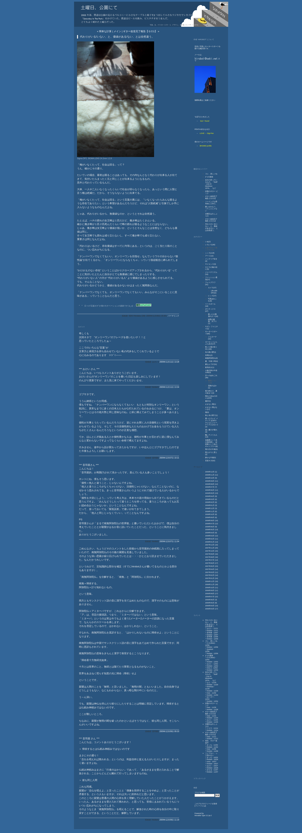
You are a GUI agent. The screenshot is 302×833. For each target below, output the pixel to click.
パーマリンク (173, 316)
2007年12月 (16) (211, 545)
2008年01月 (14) (211, 542)
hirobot (209, 630)
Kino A (209, 668)
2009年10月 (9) (211, 478)
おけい (209, 628)
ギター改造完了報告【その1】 (211, 220)
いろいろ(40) (210, 245)
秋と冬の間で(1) (211, 415)
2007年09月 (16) (211, 554)
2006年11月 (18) (211, 584)
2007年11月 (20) (211, 548)
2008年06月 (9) (211, 527)
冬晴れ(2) (208, 355)
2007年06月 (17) (211, 563)
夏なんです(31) (211, 364)
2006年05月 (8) (211, 603)
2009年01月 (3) (211, 505)
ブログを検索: (200, 793)
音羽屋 (209, 633)
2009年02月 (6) (211, 502)
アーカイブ (198, 467)
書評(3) (208, 401)
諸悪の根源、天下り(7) (212, 321)
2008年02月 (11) (211, 539)
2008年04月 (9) (211, 533)
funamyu (210, 687)
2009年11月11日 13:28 (169, 362)
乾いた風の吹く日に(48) (211, 348)
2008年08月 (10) (211, 520)
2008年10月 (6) (211, 514)
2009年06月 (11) (211, 490)
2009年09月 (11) (211, 481)
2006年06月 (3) (211, 600)
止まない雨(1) (210, 404)
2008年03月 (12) (211, 536)
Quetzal (210, 649)
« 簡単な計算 (104, 31)
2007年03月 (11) (211, 572)
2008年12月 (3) (211, 508)
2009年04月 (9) (211, 496)
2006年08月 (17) (211, 594)
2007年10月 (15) (211, 551)
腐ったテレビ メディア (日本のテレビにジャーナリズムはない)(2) (211, 422)
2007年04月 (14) (211, 569)
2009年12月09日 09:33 (169, 731)
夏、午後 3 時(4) (211, 361)
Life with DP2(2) (214, 292)
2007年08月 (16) (211, 557)
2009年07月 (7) (211, 487)
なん (208, 683)
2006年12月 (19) (211, 581)
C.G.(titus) (211, 643)
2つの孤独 (209, 177)
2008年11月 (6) (211, 511)
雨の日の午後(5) (211, 449)
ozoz (209, 761)
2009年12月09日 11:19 (169, 820)
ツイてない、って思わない (211, 754)
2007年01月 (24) (211, 578)
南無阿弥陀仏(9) (211, 358)
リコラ (209, 728)
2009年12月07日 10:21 (169, 458)
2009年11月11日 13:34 (169, 387)
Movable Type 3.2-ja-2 (203, 815)
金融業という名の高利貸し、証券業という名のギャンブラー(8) (211, 443)
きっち (209, 745)
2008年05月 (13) (211, 530)
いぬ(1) (208, 242)
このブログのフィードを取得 (206, 804)
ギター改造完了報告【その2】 (211, 197)
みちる (209, 770)
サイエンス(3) (210, 264)
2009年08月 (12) (211, 484)
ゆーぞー (210, 697)
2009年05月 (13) (211, 493)
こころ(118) (209, 253)
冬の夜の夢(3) (210, 352)
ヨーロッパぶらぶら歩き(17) (211, 343)
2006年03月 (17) (211, 609)
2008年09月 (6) (211, 517)
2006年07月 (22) (211, 597)
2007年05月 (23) (211, 566)
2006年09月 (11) (211, 590)
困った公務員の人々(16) (213, 315)
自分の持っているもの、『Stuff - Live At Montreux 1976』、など (211, 184)
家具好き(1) (209, 367)
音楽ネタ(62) (210, 461)
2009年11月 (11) (211, 475)
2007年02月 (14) (211, 575)
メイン (117, 31)
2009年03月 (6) (211, 499)
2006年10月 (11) (211, 588)
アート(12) (209, 256)
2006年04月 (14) (211, 606)
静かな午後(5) (210, 457)
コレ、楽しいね (211, 174)
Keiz (208, 693)
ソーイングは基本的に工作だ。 (211, 203)
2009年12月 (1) (211, 472)
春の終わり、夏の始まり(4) (211, 392)
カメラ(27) (212, 288)
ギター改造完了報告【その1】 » (141, 31)
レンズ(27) (212, 296)
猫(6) (207, 412)
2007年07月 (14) (211, 560)
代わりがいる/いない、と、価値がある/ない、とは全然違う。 (211, 227)
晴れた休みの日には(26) (211, 397)
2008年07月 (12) (211, 524)
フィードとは (200, 806)
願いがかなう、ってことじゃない (211, 209)
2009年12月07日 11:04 (169, 541)
